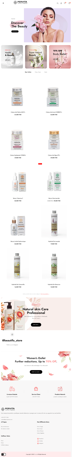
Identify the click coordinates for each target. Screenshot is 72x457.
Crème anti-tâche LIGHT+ (18, 112)
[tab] (28, 72)
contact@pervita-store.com (6, 419)
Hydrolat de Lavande (54, 241)
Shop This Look (15, 31)
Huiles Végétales (40, 433)
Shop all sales (36, 372)
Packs (2, 443)
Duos (2, 440)
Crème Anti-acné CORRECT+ (54, 112)
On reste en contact (5, 428)
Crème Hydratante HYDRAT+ (18, 155)
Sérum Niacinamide (54, 198)
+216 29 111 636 (4, 417)
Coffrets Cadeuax (5, 445)
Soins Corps (39, 428)
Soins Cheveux (40, 431)
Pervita (35, 454)
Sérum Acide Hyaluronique (18, 241)
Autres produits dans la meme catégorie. (36, 294)
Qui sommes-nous (5, 426)
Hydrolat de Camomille (18, 284)
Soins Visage (40, 426)
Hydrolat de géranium (54, 284)
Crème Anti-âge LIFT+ (54, 155)
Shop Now (8, 60)
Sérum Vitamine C (18, 198)
